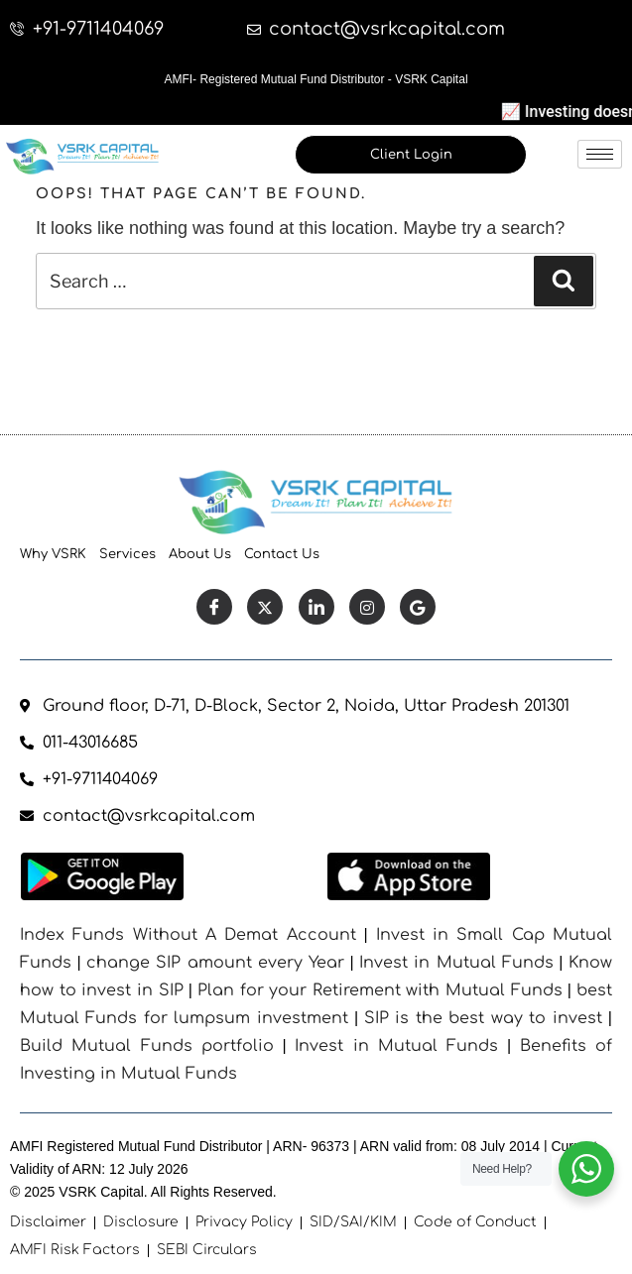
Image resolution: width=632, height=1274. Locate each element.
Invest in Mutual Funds (456, 963)
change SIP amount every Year (215, 963)
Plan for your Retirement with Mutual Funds (380, 990)
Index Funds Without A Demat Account (188, 935)
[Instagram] (367, 607)
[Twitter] (265, 607)
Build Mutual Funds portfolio (147, 1046)
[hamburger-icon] (599, 154)
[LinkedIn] (316, 607)
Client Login (411, 155)
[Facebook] (214, 607)
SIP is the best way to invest (483, 1018)
